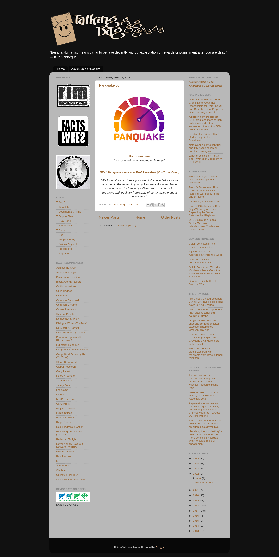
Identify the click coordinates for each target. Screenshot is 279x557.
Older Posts (170, 217)
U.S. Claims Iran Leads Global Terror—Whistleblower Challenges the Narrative (204, 225)
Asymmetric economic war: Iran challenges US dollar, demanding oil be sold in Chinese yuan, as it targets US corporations (204, 409)
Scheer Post (63, 465)
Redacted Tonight (66, 439)
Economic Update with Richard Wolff (69, 339)
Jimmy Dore (63, 385)
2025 (196, 458)
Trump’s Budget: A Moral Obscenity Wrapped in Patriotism (203, 179)
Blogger (160, 547)
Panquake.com (110, 85)
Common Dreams (66, 304)
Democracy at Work (67, 318)
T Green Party (64, 225)
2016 (196, 515)
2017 (196, 510)
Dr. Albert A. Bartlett (67, 327)
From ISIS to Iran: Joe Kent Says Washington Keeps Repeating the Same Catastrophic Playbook (205, 211)
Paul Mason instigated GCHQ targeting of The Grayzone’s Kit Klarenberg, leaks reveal (204, 339)
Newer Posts (109, 217)
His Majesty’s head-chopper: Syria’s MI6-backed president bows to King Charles (206, 301)
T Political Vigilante (67, 244)
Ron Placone (63, 456)
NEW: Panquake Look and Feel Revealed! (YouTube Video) (139, 172)
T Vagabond (63, 253)
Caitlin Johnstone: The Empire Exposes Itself (202, 245)
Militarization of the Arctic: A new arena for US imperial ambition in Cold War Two (205, 423)
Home (61, 68)
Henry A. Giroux (65, 375)
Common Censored (67, 300)
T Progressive (64, 248)
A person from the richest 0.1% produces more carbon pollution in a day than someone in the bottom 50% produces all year (205, 123)
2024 (196, 463)
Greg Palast (63, 371)
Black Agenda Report (68, 281)
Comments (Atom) (125, 225)
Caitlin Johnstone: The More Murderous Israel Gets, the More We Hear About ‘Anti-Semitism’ (205, 272)
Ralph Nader (63, 422)
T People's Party (65, 239)
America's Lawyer (66, 272)
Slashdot (61, 470)
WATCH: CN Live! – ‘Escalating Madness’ (201, 261)
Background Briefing (68, 277)
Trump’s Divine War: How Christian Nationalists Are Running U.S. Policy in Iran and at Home (204, 192)
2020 (196, 495)
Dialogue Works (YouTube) (71, 323)
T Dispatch (62, 207)
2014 (196, 525)
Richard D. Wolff (65, 451)
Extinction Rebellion (67, 345)
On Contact (62, 403)
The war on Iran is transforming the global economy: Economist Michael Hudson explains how (203, 381)
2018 (196, 505)
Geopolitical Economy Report (73, 349)
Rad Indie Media (65, 417)
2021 (196, 490)
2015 (196, 520)
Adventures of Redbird (85, 68)
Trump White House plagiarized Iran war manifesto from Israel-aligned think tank (206, 353)
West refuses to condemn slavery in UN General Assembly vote (204, 395)
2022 (196, 473)
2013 (196, 531)
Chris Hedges (64, 291)
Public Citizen (64, 412)
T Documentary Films (68, 211)
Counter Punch (65, 314)
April (199, 478)
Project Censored (66, 408)
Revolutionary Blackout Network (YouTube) (69, 445)
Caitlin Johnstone (66, 286)
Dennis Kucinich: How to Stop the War (203, 283)
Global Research (66, 366)
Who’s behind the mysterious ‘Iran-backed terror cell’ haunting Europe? (205, 312)
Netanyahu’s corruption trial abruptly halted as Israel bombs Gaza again (205, 148)
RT (58, 460)
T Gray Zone (63, 220)
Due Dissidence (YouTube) (71, 332)
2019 (196, 500)
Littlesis (60, 394)
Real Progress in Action (69, 426)
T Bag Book (63, 202)
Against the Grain (66, 267)
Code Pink (62, 295)
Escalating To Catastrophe (204, 201)
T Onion (60, 230)
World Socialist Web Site (70, 479)
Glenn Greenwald (66, 362)
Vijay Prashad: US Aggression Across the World (205, 253)
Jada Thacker (64, 380)
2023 (196, 468)
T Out (59, 234)
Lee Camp (62, 389)
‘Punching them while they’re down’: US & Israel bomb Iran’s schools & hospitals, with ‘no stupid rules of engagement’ (205, 437)
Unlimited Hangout (67, 474)
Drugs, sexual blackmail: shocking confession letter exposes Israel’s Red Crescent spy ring (204, 325)
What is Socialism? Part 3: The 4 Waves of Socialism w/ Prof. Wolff (205, 158)
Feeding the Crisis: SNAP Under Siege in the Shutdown (204, 137)
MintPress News (65, 399)
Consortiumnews (66, 309)
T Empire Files (64, 216)
